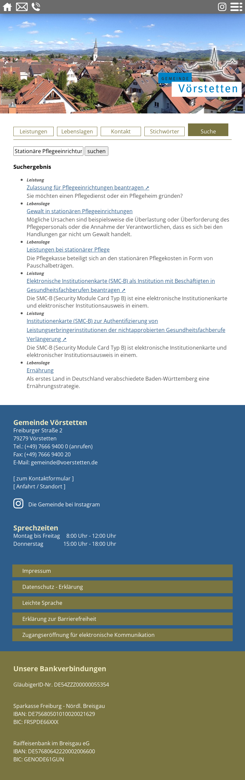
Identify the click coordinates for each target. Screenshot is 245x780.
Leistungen (33, 131)
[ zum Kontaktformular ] (43, 478)
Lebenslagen (77, 131)
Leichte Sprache (42, 603)
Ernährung (40, 370)
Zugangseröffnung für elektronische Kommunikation (88, 635)
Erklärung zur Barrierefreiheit (59, 619)
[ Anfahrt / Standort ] (39, 486)
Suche (208, 131)
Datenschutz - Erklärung (52, 587)
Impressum (36, 570)
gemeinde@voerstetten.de (64, 462)
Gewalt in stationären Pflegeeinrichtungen (80, 211)
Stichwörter (164, 131)
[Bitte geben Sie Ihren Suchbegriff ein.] (48, 151)
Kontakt (121, 131)
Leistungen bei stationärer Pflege (68, 249)
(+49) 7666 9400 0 (46, 446)
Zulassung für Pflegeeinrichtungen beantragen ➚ (88, 187)
